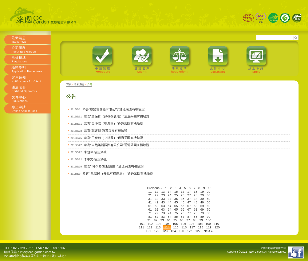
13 (163, 191)
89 (202, 216)
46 (182, 202)
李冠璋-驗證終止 (95, 152)
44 (169, 202)
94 (168, 220)
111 (141, 227)
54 (169, 206)
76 (182, 213)
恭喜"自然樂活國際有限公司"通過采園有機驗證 (116, 145)
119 (209, 227)
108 (199, 223)
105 (175, 223)
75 (176, 213)
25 (176, 195)
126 (189, 231)
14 (169, 191)
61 (150, 209)
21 (150, 195)
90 (208, 216)
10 (210, 188)
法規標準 (31, 59)
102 (150, 223)
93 (162, 220)
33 (163, 198)
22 (156, 195)
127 (198, 231)
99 (201, 220)
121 (148, 231)
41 (150, 202)
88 (195, 216)
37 (189, 198)
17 (189, 191)
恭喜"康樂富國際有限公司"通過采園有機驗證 (114, 109)
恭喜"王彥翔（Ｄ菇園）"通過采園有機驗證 (113, 138)
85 (176, 216)
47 (189, 202)
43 (163, 202)
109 (208, 223)
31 (150, 198)
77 (189, 213)
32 (156, 198)
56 (182, 206)
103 (158, 223)
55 (176, 206)
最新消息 (79, 84)
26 (182, 195)
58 (195, 206)
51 (150, 206)
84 (169, 216)
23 (163, 195)
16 (182, 191)
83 (163, 216)
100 (208, 220)
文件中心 (31, 99)
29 (202, 195)
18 (195, 191)
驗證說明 (31, 69)
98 (195, 220)
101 (142, 223)
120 (217, 227)
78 (195, 213)
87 (189, 216)
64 (169, 209)
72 (156, 213)
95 (175, 220)
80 (208, 213)
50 (208, 202)
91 (149, 220)
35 (176, 198)
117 (192, 227)
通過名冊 (31, 89)
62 (156, 209)
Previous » (154, 188)
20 (208, 191)
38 (195, 198)
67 (189, 209)
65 (176, 209)
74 (169, 213)
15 (176, 191)
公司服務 (31, 49)
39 (202, 198)
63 (163, 209)
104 (167, 223)
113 (158, 227)
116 (184, 227)
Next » (208, 231)
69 (202, 209)
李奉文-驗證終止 (95, 159)
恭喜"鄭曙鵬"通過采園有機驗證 (105, 130)
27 (189, 195)
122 (156, 231)
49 (202, 202)
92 (155, 220)
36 (182, 198)
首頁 (68, 84)
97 (188, 220)
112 (149, 227)
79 (202, 213)
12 (156, 191)
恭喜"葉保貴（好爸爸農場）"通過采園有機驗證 (116, 116)
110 (216, 223)
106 (183, 223)
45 (176, 202)
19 (202, 191)
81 (150, 216)
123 (165, 231)
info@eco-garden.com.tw (37, 252)
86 (182, 216)
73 (163, 213)
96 (181, 220)
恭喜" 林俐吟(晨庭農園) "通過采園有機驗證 (114, 166)
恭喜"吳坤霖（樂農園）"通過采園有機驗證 (113, 123)
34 (169, 198)
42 (156, 202)
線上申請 (31, 108)
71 (150, 213)
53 (163, 206)
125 (181, 231)
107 (191, 223)
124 (173, 231)
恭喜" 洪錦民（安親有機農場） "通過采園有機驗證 (118, 173)
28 (195, 195)
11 (150, 191)
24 (169, 195)
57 (189, 206)
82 (156, 216)
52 (156, 206)
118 (200, 227)
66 (182, 209)
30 (208, 195)
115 (175, 227)
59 (202, 206)
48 (195, 202)
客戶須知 (31, 79)
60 (208, 206)
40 (208, 198)
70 (208, 209)
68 (195, 209)
